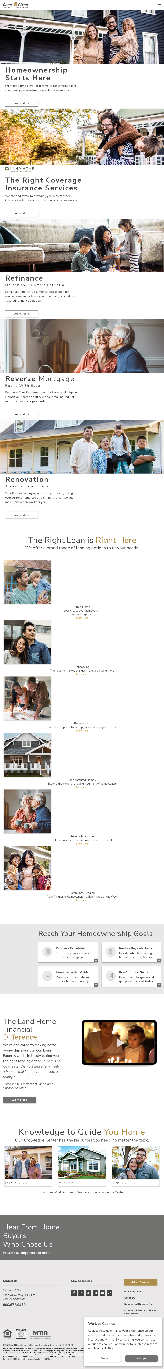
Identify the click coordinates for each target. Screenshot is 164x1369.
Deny (104, 1358)
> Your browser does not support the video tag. (119, 1042)
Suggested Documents (138, 1304)
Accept (141, 1358)
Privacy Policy (103, 1348)
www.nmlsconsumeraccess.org (16, 1355)
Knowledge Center (111, 1192)
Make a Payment (140, 1282)
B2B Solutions (133, 1291)
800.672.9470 (14, 1304)
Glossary (129, 1297)
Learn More (21, 103)
